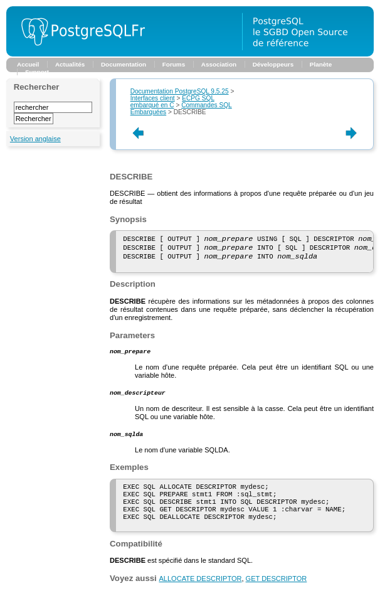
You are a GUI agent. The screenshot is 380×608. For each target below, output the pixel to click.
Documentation (123, 64)
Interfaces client (152, 98)
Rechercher (37, 87)
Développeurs (273, 64)
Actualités (70, 64)
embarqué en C (172, 102)
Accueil (28, 64)
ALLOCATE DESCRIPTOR (200, 597)
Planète (321, 64)
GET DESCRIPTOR (276, 597)
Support (37, 71)
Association (218, 64)
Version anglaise (35, 138)
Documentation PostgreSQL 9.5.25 (179, 91)
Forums (173, 64)
